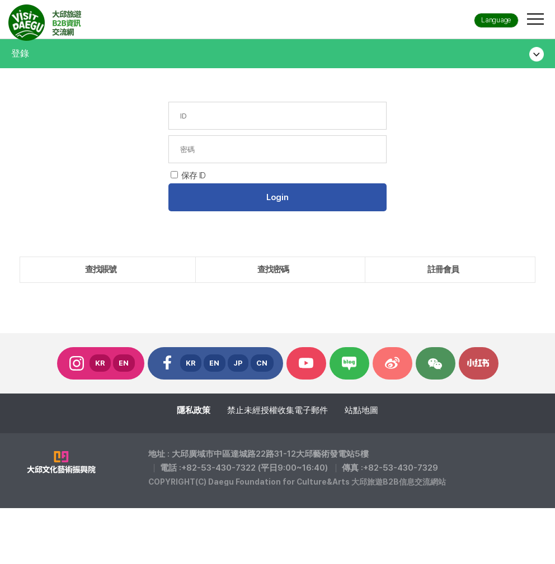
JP (238, 363)
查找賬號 (100, 269)
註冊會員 (443, 269)
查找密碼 (273, 269)
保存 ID (193, 175)
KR (100, 363)
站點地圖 (361, 410)
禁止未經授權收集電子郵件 (277, 410)
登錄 (20, 53)
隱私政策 (193, 410)
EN (124, 363)
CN (262, 363)
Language (496, 20)
